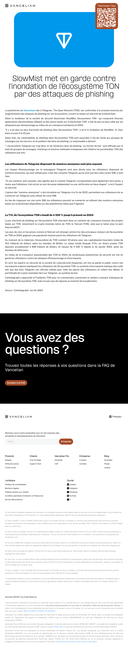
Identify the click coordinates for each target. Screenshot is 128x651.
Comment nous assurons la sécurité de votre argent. (76, 641)
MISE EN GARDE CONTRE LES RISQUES (39, 611)
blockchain (29, 110)
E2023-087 (58, 627)
